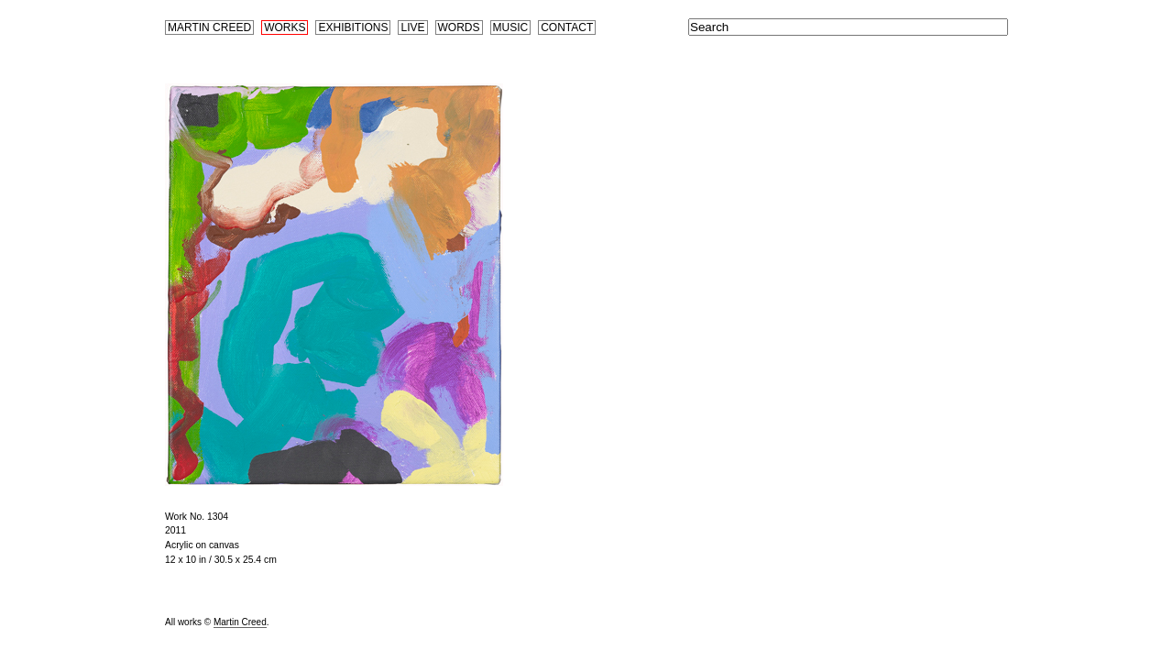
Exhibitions (353, 27)
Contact (567, 27)
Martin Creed (209, 27)
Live (412, 27)
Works (284, 27)
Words (459, 27)
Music (511, 27)
